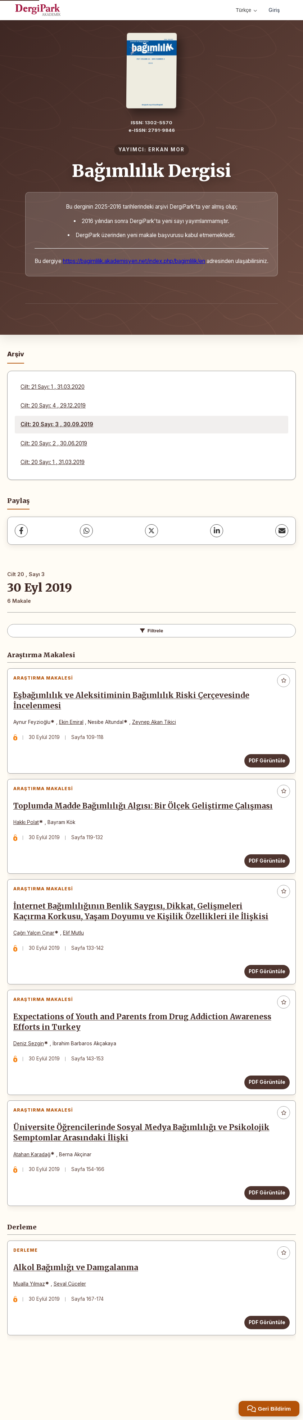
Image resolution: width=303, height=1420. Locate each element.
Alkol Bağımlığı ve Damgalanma (79, 1314)
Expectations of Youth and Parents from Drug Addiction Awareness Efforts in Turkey (124, 1056)
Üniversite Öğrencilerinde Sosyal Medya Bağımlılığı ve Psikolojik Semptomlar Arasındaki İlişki (123, 1173)
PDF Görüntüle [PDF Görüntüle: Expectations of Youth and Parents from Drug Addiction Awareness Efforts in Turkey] (263, 1116)
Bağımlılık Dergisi (151, 171)
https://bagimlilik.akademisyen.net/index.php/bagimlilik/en (134, 261)
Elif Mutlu (76, 960)
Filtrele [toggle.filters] (151, 630)
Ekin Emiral (74, 725)
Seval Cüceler (73, 1331)
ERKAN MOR (166, 149)
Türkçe (246, 10)
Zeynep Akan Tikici (157, 725)
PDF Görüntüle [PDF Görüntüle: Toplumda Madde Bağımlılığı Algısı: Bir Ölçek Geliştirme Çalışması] (263, 881)
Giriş (274, 10)
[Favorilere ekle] (283, 680)
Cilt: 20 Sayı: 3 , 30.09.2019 (57, 424)
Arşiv (15, 354)
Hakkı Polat (29, 843)
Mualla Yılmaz (32, 1331)
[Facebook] (21, 530)
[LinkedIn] (216, 530)
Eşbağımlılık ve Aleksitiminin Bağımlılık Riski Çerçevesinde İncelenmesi (135, 704)
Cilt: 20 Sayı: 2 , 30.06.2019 (54, 443)
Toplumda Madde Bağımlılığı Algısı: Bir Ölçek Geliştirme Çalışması (126, 821)
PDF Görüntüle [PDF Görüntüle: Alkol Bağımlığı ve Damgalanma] (263, 1369)
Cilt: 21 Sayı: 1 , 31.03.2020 (53, 386)
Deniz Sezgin (32, 1077)
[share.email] (281, 530)
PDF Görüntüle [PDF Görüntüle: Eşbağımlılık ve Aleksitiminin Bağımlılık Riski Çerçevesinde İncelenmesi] (263, 764)
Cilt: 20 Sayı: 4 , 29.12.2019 (53, 405)
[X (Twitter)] (151, 530)
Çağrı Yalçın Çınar (37, 960)
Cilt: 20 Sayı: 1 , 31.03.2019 (53, 462)
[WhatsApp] (86, 530)
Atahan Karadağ (35, 1195)
